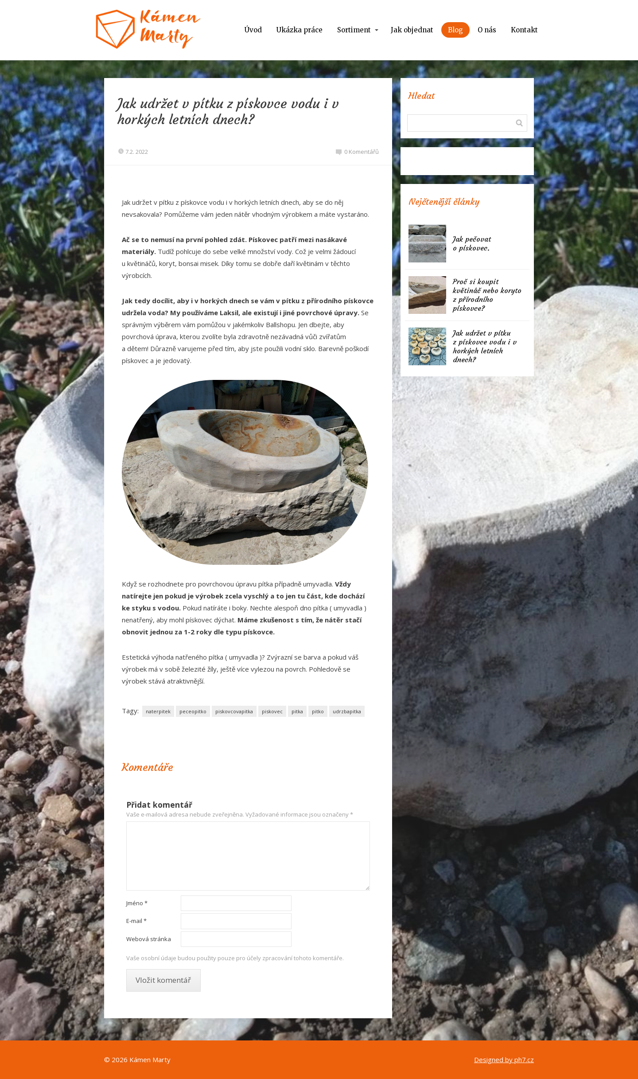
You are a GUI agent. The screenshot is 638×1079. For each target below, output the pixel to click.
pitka (297, 711)
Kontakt (524, 30)
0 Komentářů (357, 152)
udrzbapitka (347, 711)
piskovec (272, 711)
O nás (487, 30)
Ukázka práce (299, 30)
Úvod (253, 30)
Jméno (137, 903)
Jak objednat (412, 30)
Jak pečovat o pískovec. (472, 243)
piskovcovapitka (234, 711)
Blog (455, 30)
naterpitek (158, 711)
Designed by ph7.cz (504, 1059)
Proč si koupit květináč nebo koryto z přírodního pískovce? (487, 295)
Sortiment (354, 30)
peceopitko (192, 711)
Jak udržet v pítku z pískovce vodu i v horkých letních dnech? (485, 346)
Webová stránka (148, 939)
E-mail (136, 921)
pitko (318, 711)
